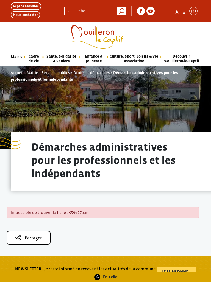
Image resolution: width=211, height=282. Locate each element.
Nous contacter (25, 15)
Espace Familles (26, 6)
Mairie (17, 56)
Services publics (55, 73)
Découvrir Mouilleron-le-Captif (181, 58)
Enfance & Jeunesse (93, 58)
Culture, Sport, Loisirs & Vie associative (134, 58)
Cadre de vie (34, 58)
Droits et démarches (91, 73)
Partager (28, 237)
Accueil (17, 73)
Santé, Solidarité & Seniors (61, 58)
